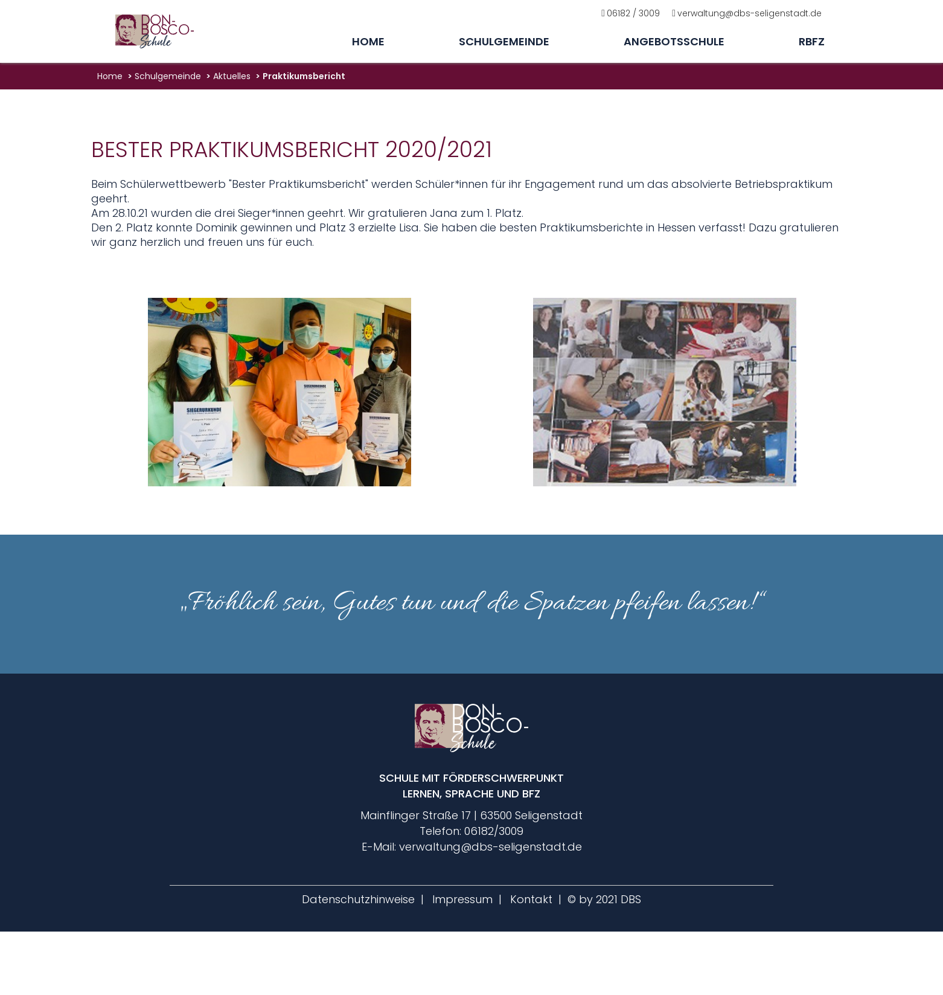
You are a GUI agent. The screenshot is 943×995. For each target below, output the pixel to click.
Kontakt (531, 899)
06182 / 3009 (633, 13)
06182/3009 (493, 831)
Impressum (462, 899)
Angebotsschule (674, 41)
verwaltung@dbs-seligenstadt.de (749, 13)
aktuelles (232, 76)
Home (368, 41)
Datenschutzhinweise (358, 899)
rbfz (812, 41)
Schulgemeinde (504, 41)
